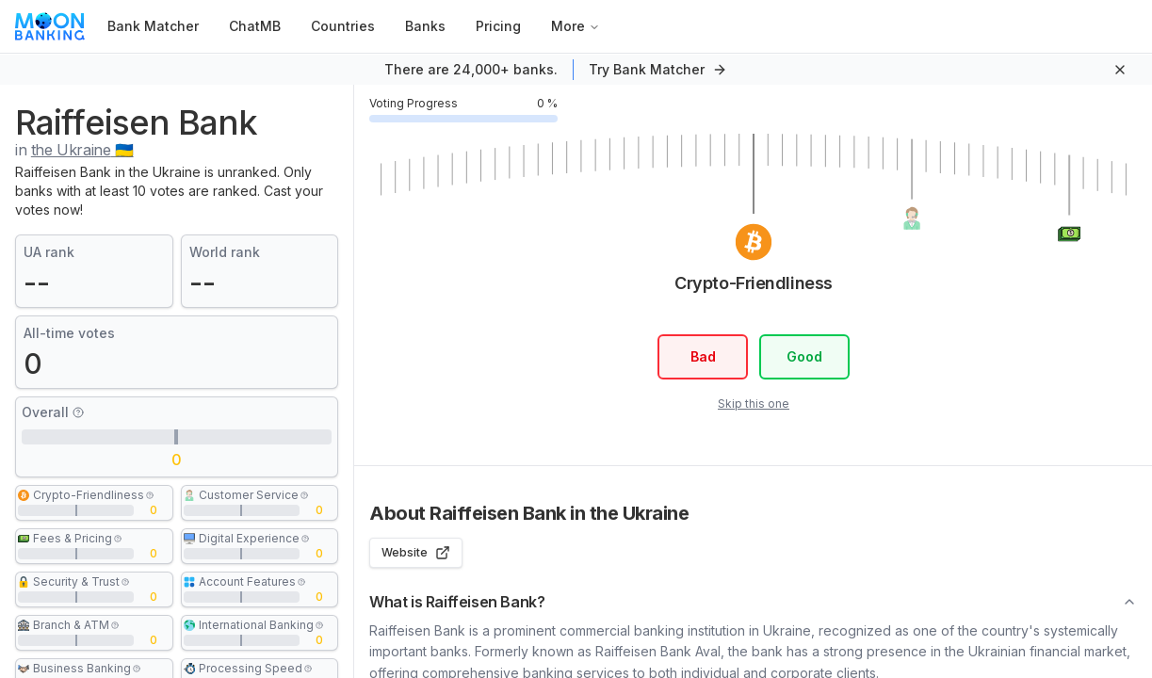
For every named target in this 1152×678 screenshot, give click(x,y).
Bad (702, 356)
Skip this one (752, 403)
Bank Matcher (153, 26)
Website (415, 552)
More (575, 26)
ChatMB (255, 26)
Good (804, 356)
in (74, 149)
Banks (425, 26)
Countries (343, 26)
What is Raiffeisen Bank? (753, 601)
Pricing (498, 26)
